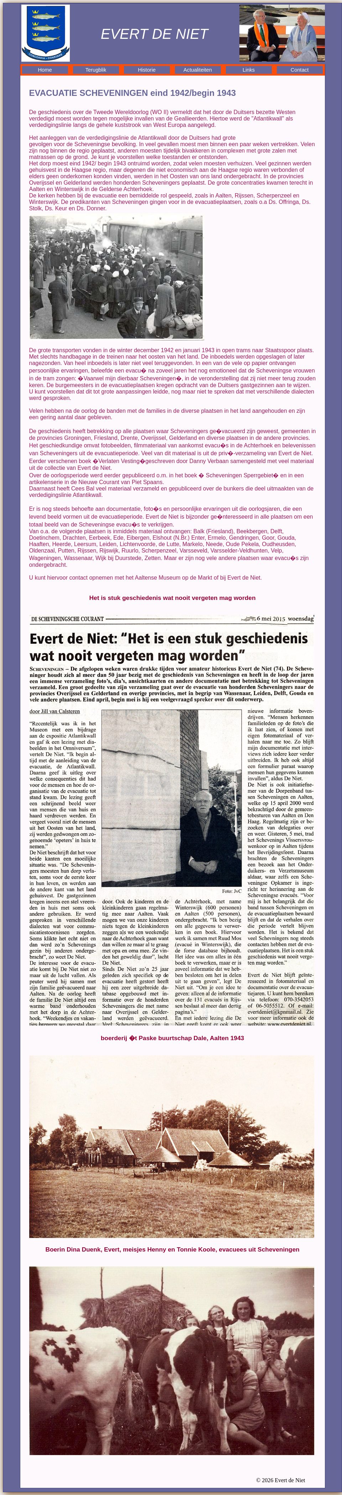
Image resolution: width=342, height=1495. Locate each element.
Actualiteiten (197, 70)
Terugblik (96, 70)
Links (249, 70)
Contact (300, 70)
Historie (147, 70)
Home (45, 70)
